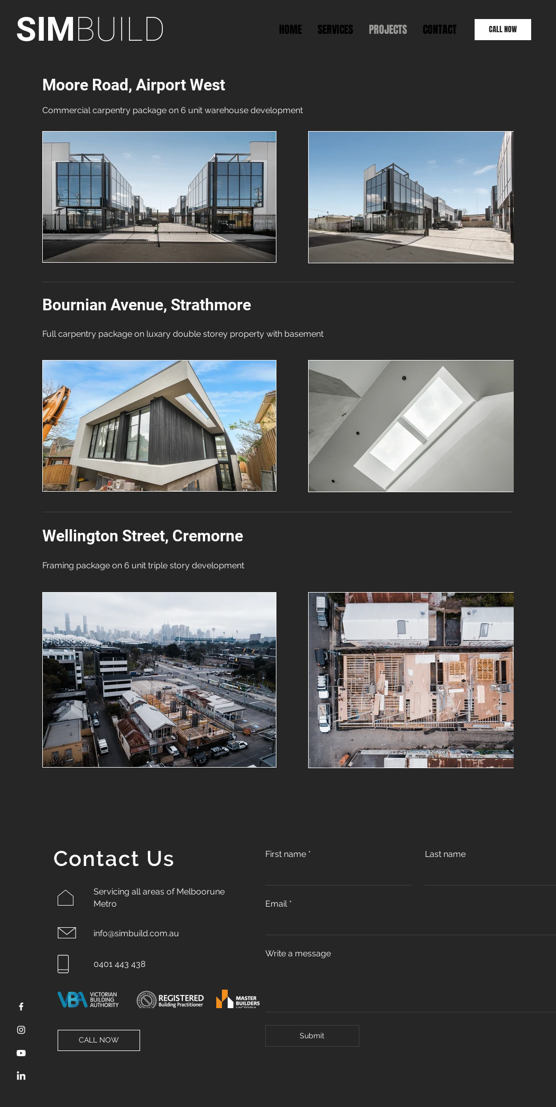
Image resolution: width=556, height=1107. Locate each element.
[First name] (335, 875)
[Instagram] (21, 1030)
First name (288, 854)
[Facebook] (21, 1006)
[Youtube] (21, 1053)
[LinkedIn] (21, 1076)
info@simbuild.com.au (136, 933)
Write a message (298, 953)
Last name (445, 854)
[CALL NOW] (503, 29)
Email (278, 904)
